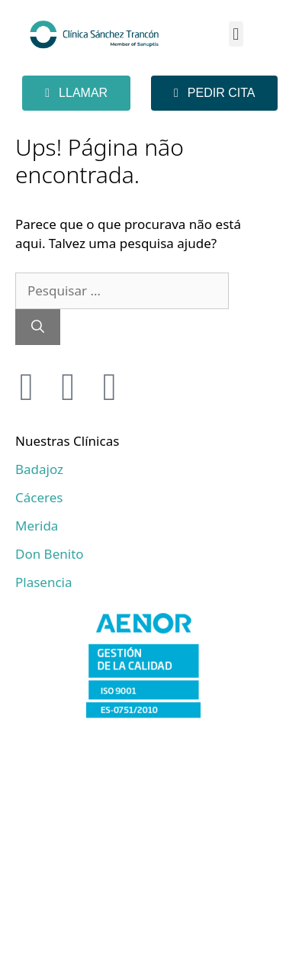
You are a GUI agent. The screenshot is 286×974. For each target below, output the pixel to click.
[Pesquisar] (37, 327)
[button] (236, 34)
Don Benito (49, 554)
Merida (36, 525)
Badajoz (39, 469)
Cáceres (39, 497)
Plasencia (43, 582)
